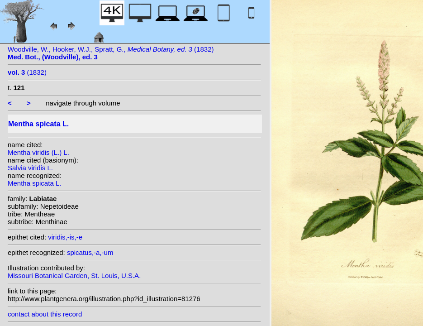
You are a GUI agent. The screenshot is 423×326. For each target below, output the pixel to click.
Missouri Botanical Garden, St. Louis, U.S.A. (74, 275)
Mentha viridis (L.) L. (38, 152)
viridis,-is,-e (65, 237)
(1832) (27, 72)
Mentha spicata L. (34, 183)
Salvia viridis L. (30, 168)
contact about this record (45, 314)
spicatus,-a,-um (90, 252)
